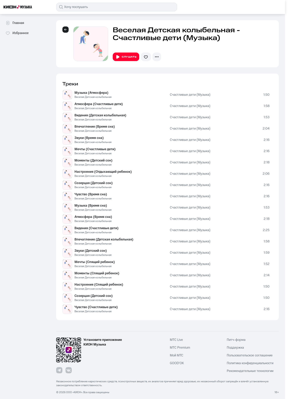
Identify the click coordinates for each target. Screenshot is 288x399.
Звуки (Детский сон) (90, 250)
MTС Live (176, 340)
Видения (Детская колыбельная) (100, 115)
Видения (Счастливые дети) (96, 228)
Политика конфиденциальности (250, 363)
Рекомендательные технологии (250, 371)
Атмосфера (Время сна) (93, 217)
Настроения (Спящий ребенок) (98, 284)
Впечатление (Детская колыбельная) (103, 239)
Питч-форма (236, 340)
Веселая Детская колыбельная (93, 97)
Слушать (125, 57)
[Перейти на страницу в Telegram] (59, 370)
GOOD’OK (177, 363)
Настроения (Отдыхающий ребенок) (103, 171)
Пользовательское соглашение (250, 355)
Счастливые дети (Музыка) (190, 94)
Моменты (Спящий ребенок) (96, 273)
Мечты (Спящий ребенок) (94, 262)
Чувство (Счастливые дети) (96, 307)
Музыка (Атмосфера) (91, 92)
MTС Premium (180, 347)
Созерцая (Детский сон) (93, 183)
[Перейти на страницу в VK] (69, 370)
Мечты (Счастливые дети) (95, 149)
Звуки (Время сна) (89, 138)
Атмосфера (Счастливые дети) (98, 104)
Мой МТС (176, 355)
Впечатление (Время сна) (94, 126)
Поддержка (235, 347)
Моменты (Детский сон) (93, 160)
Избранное (17, 33)
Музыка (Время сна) (90, 205)
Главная (14, 23)
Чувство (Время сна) (90, 194)
